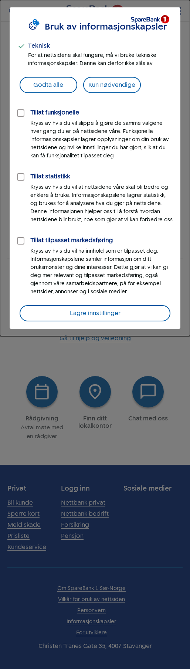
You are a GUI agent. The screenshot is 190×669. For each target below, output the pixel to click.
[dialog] (95, 168)
